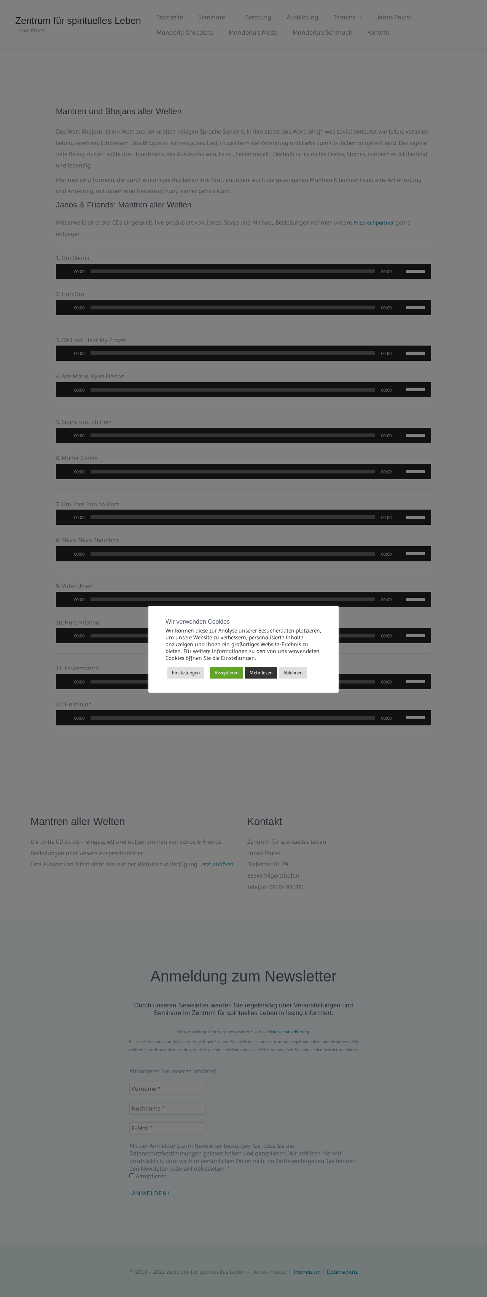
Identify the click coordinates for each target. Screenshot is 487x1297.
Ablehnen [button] (292, 673)
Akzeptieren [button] (227, 673)
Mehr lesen (261, 673)
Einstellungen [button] (186, 673)
